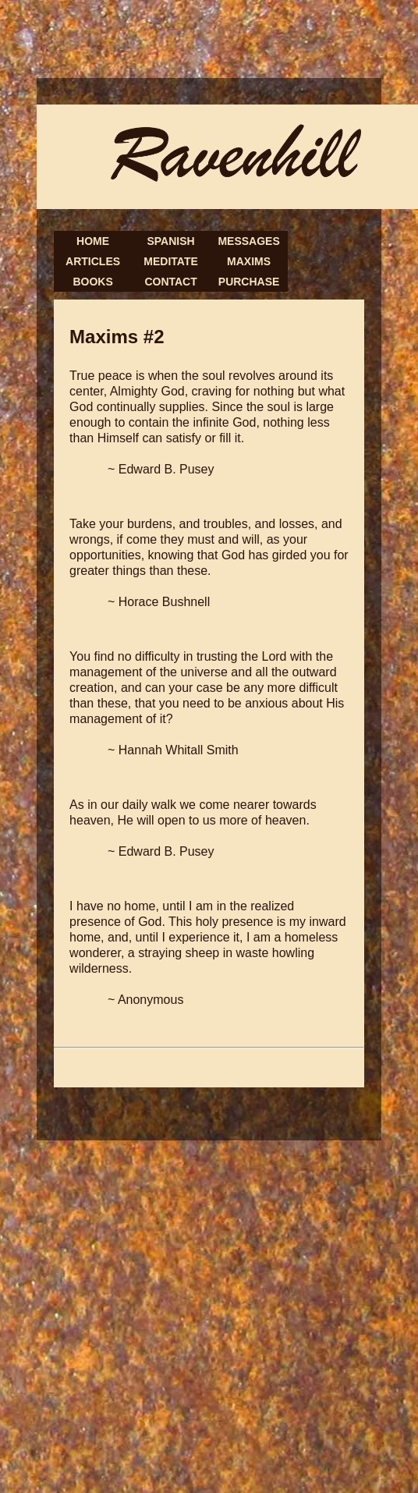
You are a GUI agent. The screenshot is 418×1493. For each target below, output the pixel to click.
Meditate (170, 261)
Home (92, 241)
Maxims (249, 261)
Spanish (170, 241)
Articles (93, 261)
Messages (248, 241)
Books (92, 281)
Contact (170, 281)
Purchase (249, 281)
